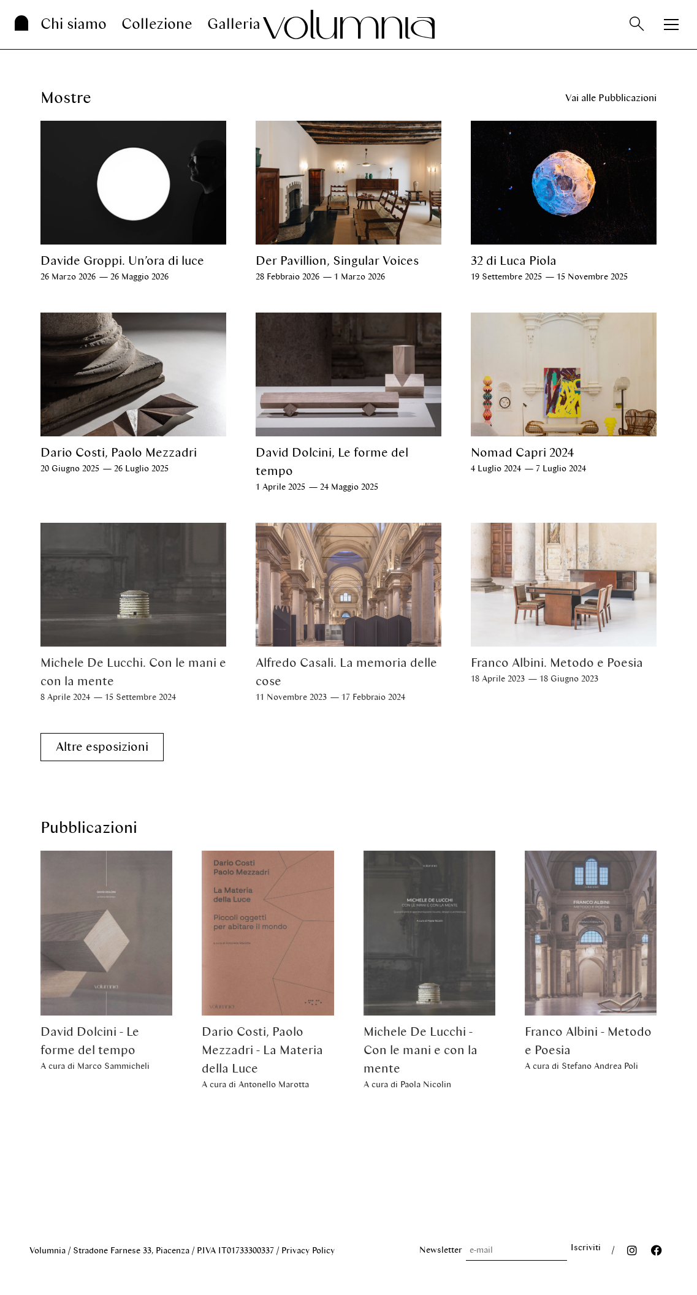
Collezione (156, 24)
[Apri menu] (671, 24)
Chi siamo (73, 24)
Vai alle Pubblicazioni (611, 98)
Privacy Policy (308, 1250)
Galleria (234, 24)
